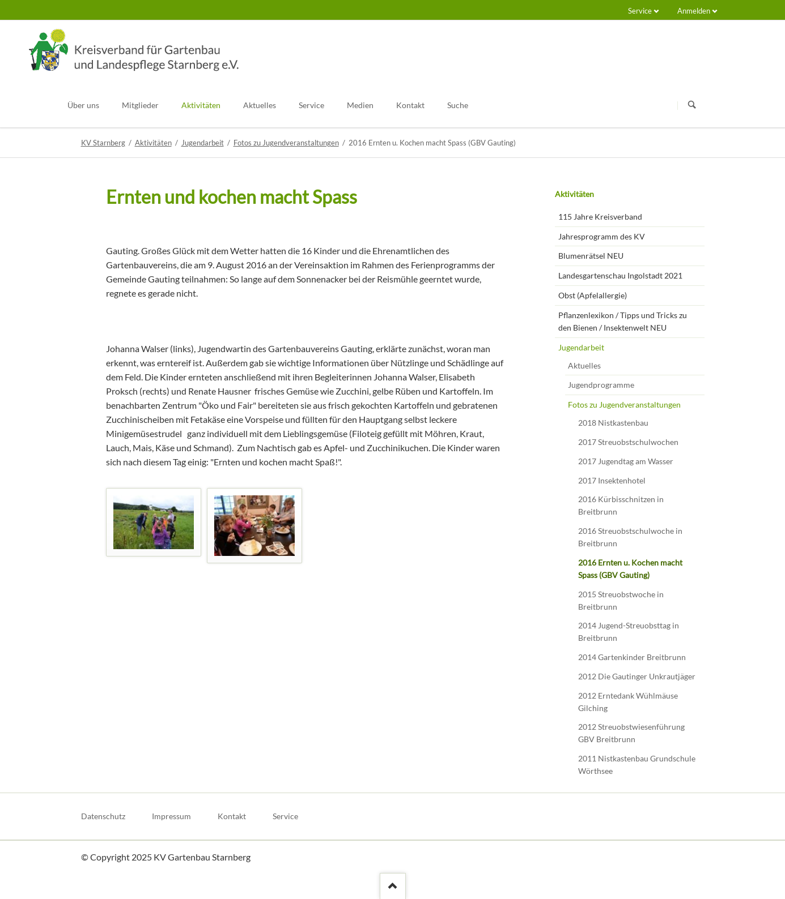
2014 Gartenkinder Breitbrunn (632, 657)
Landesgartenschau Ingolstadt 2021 (620, 275)
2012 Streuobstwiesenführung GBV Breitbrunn (631, 733)
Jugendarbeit (202, 142)
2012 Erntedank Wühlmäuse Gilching (628, 702)
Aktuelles (584, 365)
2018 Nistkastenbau (613, 422)
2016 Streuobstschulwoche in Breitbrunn (630, 537)
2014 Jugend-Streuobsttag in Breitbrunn (628, 631)
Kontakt (232, 816)
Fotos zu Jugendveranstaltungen (286, 142)
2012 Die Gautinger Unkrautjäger (636, 676)
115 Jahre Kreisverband (600, 216)
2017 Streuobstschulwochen (628, 442)
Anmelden (693, 10)
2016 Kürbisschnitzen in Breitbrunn (621, 505)
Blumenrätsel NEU (590, 255)
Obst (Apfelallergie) (592, 295)
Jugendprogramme (601, 384)
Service (640, 10)
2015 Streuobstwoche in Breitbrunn (621, 600)
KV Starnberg (103, 142)
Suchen (692, 105)
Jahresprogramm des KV (601, 236)
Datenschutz (103, 816)
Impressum (171, 816)
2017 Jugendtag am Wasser (625, 461)
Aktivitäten (153, 142)
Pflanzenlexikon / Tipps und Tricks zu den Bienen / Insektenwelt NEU (622, 321)
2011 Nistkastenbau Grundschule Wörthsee (636, 765)
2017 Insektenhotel (612, 480)
